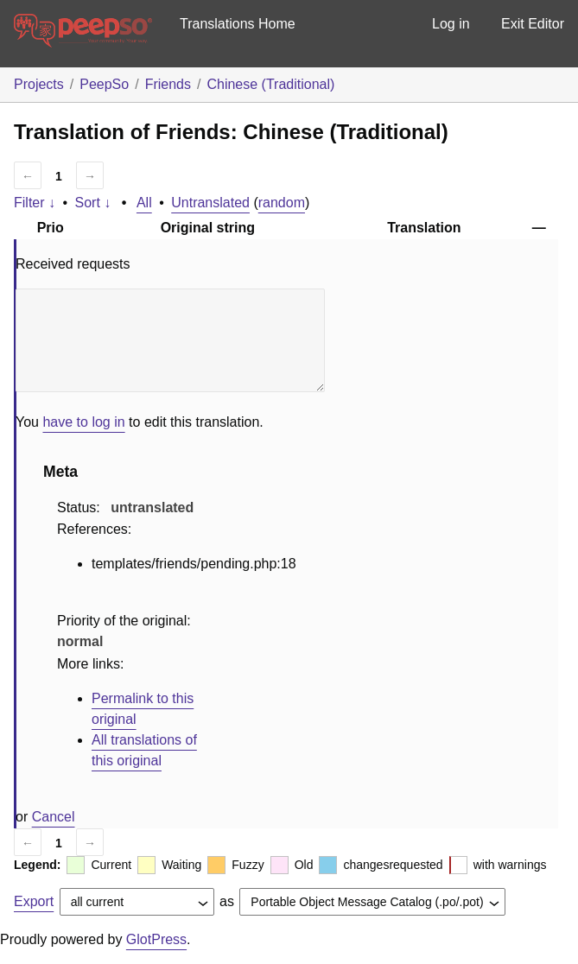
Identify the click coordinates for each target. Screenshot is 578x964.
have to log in (83, 422)
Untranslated (210, 202)
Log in (451, 23)
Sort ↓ (93, 202)
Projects (39, 84)
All (144, 202)
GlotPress (156, 939)
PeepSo (104, 84)
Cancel (53, 816)
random (281, 202)
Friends (168, 84)
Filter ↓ (34, 202)
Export (34, 901)
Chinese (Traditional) (270, 84)
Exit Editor (532, 23)
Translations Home (237, 23)
